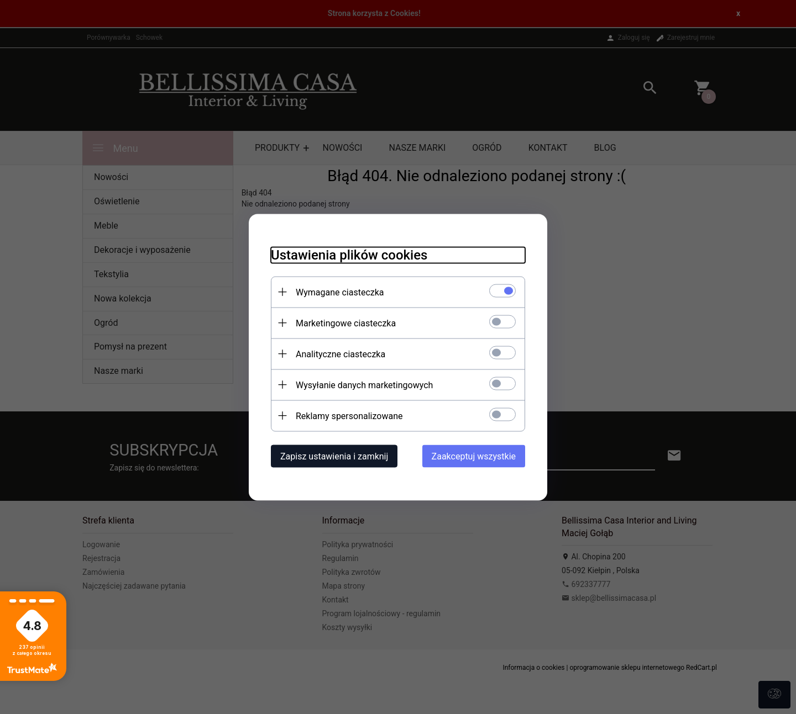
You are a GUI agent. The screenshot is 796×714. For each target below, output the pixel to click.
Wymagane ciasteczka (340, 292)
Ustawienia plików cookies (349, 254)
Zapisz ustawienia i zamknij (334, 456)
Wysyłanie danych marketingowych (364, 384)
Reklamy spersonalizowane (349, 415)
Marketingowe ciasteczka (346, 323)
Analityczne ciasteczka (340, 353)
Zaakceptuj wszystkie (474, 456)
